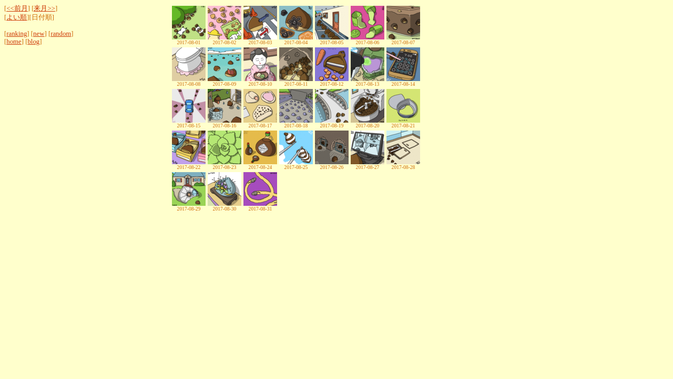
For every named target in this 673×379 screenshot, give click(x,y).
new (38, 33)
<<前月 (16, 8)
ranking (16, 33)
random (60, 33)
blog (33, 41)
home (13, 41)
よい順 (16, 17)
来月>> (44, 8)
